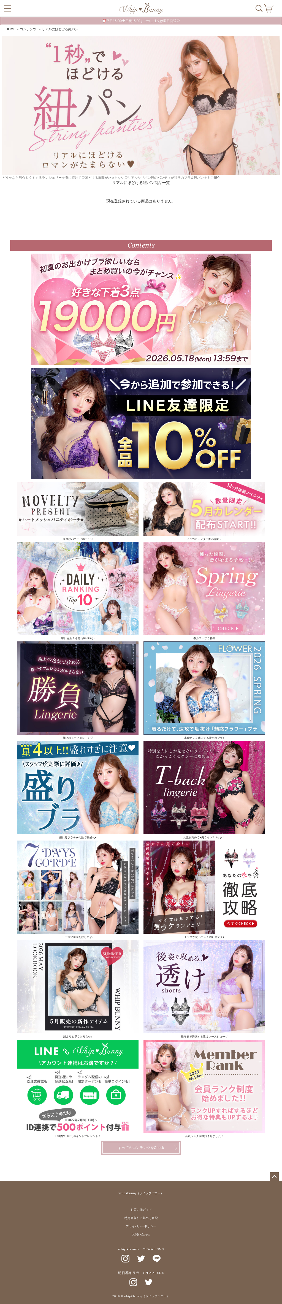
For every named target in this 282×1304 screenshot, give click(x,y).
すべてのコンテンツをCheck (141, 1148)
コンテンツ (28, 29)
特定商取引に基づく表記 (141, 1218)
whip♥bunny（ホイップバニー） (141, 1193)
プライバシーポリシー (141, 1226)
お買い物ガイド (141, 1209)
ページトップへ (274, 1176)
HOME (10, 29)
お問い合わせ (141, 1234)
